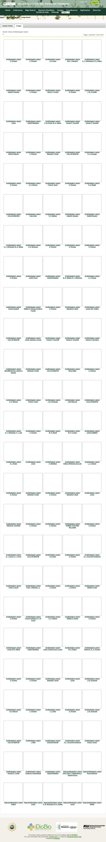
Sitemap (55, 12)
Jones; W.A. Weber (92, 309)
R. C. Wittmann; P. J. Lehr (13, 433)
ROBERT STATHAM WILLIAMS (72, 526)
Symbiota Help (42, 12)
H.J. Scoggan (92, 154)
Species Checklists (46, 10)
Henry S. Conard (52, 92)
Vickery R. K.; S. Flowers (92, 649)
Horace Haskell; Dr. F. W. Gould (33, 619)
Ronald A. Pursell (13, 773)
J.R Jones (52, 61)
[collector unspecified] (33, 773)
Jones (13, 123)
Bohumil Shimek (52, 742)
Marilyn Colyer (92, 588)
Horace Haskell (13, 309)
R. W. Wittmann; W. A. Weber (53, 804)
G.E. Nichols (13, 711)
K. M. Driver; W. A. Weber (52, 123)
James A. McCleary (92, 340)
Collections (18, 10)
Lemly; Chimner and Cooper (52, 649)
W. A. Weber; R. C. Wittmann (72, 278)
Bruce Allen (72, 371)
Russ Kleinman (92, 773)
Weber (13, 804)
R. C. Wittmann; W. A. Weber (92, 61)
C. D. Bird (53, 711)
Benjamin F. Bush (52, 154)
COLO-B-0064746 (33, 557)
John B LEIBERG (92, 433)
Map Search (30, 10)
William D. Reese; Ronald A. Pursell (33, 310)
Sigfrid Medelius (33, 123)
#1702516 (74, 835)
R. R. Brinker (53, 216)
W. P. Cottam (72, 433)
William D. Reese (72, 618)
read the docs (53, 837)
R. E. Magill (92, 185)
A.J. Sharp (13, 464)
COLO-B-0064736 (13, 216)
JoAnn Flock (33, 278)
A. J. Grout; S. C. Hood (13, 557)
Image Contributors (12, 17)
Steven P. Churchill (72, 123)
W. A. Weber (72, 649)
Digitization (85, 10)
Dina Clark (33, 216)
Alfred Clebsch (13, 154)
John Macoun (72, 402)
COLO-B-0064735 (53, 371)
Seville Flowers (92, 216)
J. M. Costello (92, 92)
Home (7, 10)
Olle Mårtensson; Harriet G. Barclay (13, 372)
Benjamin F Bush (52, 680)
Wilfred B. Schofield (13, 526)
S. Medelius (53, 464)
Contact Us (83, 2)
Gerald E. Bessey (13, 92)
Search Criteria (8, 26)
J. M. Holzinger (53, 402)
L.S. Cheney (92, 278)
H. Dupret (53, 588)
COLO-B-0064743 (13, 340)
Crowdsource (72, 10)
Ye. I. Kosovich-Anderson (92, 557)
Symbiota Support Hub (74, 837)
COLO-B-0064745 (92, 402)
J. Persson (72, 588)
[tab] (7, 26)
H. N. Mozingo (33, 247)
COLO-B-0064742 (13, 742)
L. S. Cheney (92, 464)
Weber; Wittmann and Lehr (72, 464)
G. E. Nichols (33, 185)
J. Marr (33, 742)
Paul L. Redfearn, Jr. (33, 588)
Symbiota (57, 838)
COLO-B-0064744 (72, 154)
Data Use (97, 10)
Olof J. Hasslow (72, 61)
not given (53, 557)
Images (60, 10)
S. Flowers (13, 61)
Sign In (95, 2)
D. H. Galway (53, 618)
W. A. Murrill (53, 433)
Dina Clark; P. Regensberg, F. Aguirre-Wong (72, 774)
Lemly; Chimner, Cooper (33, 340)
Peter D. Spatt (53, 185)
